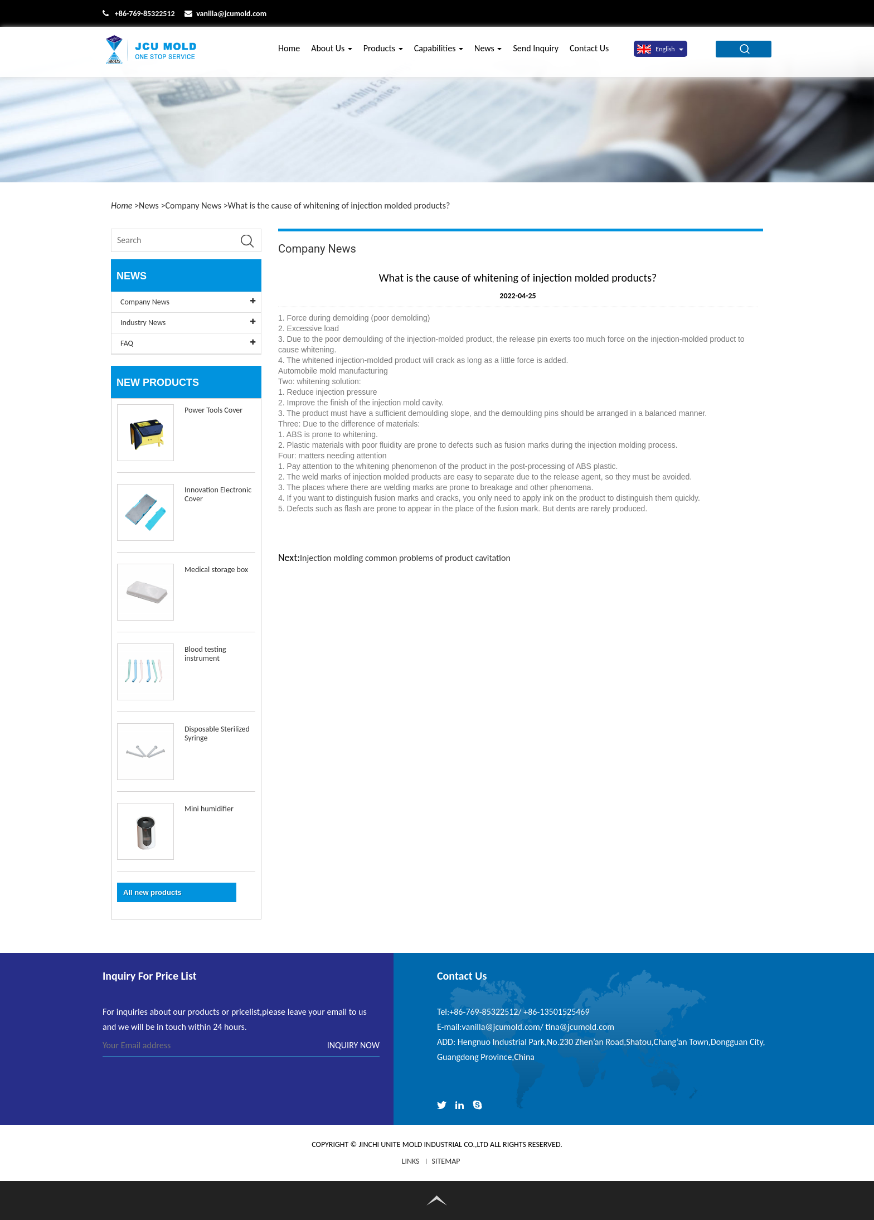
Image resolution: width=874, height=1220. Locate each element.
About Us (331, 51)
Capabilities (438, 51)
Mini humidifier (209, 809)
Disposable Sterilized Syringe (217, 733)
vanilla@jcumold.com (231, 13)
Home (289, 51)
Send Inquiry (536, 51)
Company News (193, 205)
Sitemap (446, 1161)
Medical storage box (216, 569)
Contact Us (589, 51)
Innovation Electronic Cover (217, 494)
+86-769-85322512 (145, 13)
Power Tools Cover (213, 410)
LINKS (411, 1161)
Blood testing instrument (205, 653)
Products (383, 51)
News (488, 51)
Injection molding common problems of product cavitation (405, 558)
